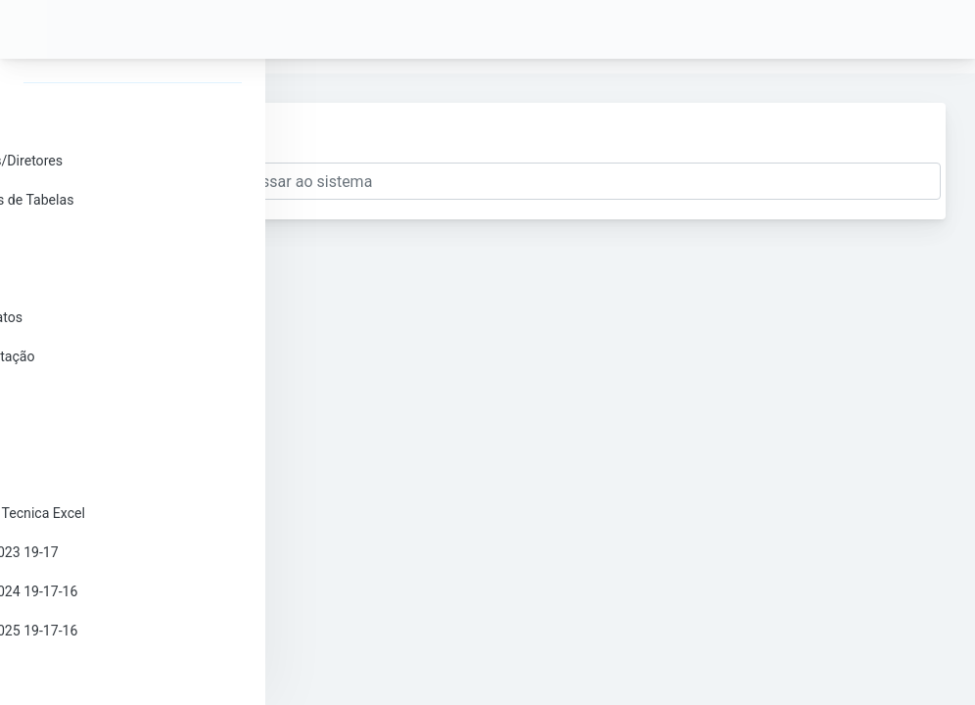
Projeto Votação (116, 356)
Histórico (95, 474)
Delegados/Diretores (131, 160)
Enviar (353, 138)
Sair (79, 670)
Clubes (89, 278)
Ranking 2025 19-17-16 (138, 630)
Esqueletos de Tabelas (136, 200)
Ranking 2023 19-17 (129, 552)
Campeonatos (111, 317)
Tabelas (92, 395)
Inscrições (99, 239)
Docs (83, 435)
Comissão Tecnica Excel (142, 513)
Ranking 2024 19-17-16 (138, 591)
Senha (87, 121)
